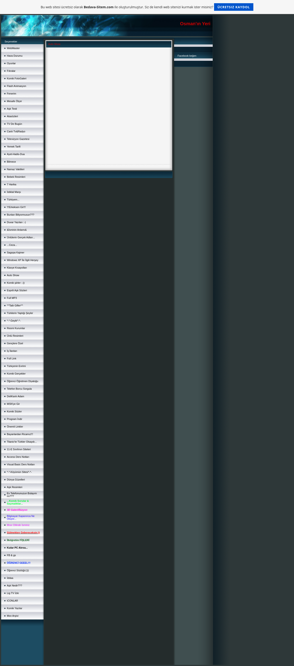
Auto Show (13, 275)
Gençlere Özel (15, 343)
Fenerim (11, 93)
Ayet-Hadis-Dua (16, 154)
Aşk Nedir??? (14, 585)
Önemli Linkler (15, 426)
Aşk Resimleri (14, 487)
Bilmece (11, 161)
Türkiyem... (13, 199)
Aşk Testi (12, 108)
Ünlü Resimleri (15, 335)
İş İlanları (12, 351)
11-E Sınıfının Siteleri (19, 449)
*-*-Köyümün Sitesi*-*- (19, 472)
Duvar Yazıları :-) (16, 222)
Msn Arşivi (12, 615)
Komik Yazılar (14, 608)
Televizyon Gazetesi (18, 139)
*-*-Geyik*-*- (14, 320)
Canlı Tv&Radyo (16, 131)
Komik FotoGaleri (16, 78)
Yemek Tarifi (13, 146)
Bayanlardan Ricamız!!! (20, 434)
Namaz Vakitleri (15, 169)
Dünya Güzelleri (16, 479)
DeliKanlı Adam (15, 396)
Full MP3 (12, 298)
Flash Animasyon (16, 86)
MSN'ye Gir (13, 403)
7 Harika (11, 184)
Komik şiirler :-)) (16, 282)
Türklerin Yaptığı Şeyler (20, 313)
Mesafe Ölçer (14, 101)
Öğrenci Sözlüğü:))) (18, 570)
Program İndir (14, 419)
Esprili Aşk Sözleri (17, 290)
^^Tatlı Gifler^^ (15, 305)
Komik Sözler (14, 411)
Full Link (11, 358)
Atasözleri (12, 116)
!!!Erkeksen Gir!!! (16, 207)
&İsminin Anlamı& (17, 229)
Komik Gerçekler (16, 373)
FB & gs (11, 555)
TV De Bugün (14, 123)
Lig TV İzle (13, 593)
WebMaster (13, 48)
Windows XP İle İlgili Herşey (22, 260)
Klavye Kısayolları (17, 267)
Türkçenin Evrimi (16, 366)
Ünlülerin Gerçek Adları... (21, 237)
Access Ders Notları (18, 456)
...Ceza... (12, 245)
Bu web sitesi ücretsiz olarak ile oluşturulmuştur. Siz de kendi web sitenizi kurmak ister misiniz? (147, 7)
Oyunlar (11, 63)
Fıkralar (11, 70)
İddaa (10, 578)
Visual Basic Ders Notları (21, 464)
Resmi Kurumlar (16, 328)
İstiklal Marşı (14, 192)
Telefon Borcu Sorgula (19, 388)
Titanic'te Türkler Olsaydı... (22, 441)
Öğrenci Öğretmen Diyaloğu (22, 381)
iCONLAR (12, 600)
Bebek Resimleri (16, 176)
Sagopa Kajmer (15, 252)
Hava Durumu (15, 55)
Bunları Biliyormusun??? (20, 214)
